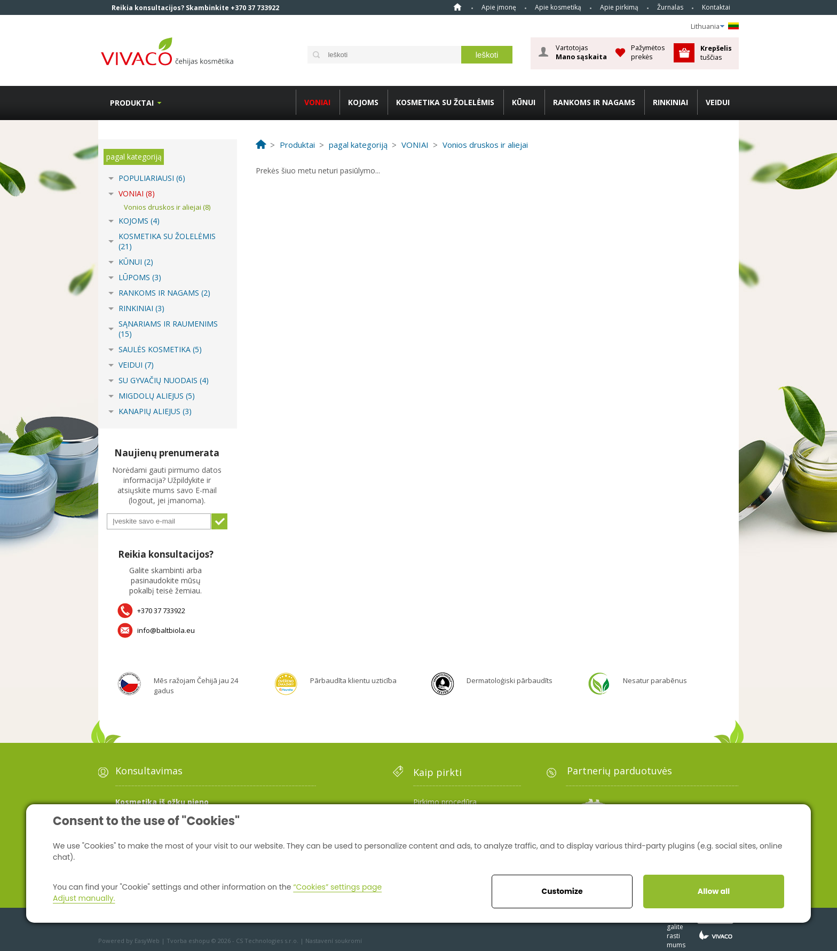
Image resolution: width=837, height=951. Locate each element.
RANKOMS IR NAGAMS (594, 102)
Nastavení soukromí (333, 941)
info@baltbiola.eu (166, 630)
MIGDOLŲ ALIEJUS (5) (157, 396)
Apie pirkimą (619, 7)
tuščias (716, 52)
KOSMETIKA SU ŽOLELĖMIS (445, 102)
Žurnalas (670, 7)
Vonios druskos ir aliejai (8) (167, 207)
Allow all (714, 891)
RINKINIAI (670, 102)
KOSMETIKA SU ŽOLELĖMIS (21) (167, 241)
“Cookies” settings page (337, 887)
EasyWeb (147, 941)
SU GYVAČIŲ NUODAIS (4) (164, 380)
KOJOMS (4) (139, 221)
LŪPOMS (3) (140, 277)
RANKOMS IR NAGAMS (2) (164, 293)
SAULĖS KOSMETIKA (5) (160, 349)
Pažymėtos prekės (648, 52)
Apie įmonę (498, 7)
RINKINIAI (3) (141, 308)
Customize (561, 891)
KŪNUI (523, 102)
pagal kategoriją (134, 157)
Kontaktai (716, 7)
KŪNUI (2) (136, 262)
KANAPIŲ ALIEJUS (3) (155, 411)
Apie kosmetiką (558, 7)
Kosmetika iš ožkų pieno (162, 802)
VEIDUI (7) (136, 365)
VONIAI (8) (137, 193)
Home (457, 7)
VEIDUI (718, 102)
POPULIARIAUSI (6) (152, 178)
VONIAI (317, 102)
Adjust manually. (84, 898)
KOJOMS (363, 102)
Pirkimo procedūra (445, 802)
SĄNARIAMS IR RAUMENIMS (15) (168, 329)
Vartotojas (581, 52)
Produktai (132, 103)
